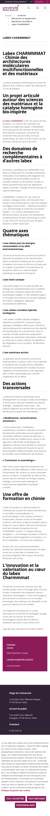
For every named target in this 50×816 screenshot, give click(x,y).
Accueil (8, 15)
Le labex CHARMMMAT (13, 121)
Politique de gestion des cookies (15, 790)
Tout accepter (15, 799)
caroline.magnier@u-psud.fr (20, 659)
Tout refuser (36, 799)
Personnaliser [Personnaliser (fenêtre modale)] (25, 805)
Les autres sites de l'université (15, 2)
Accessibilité (39, 2)
